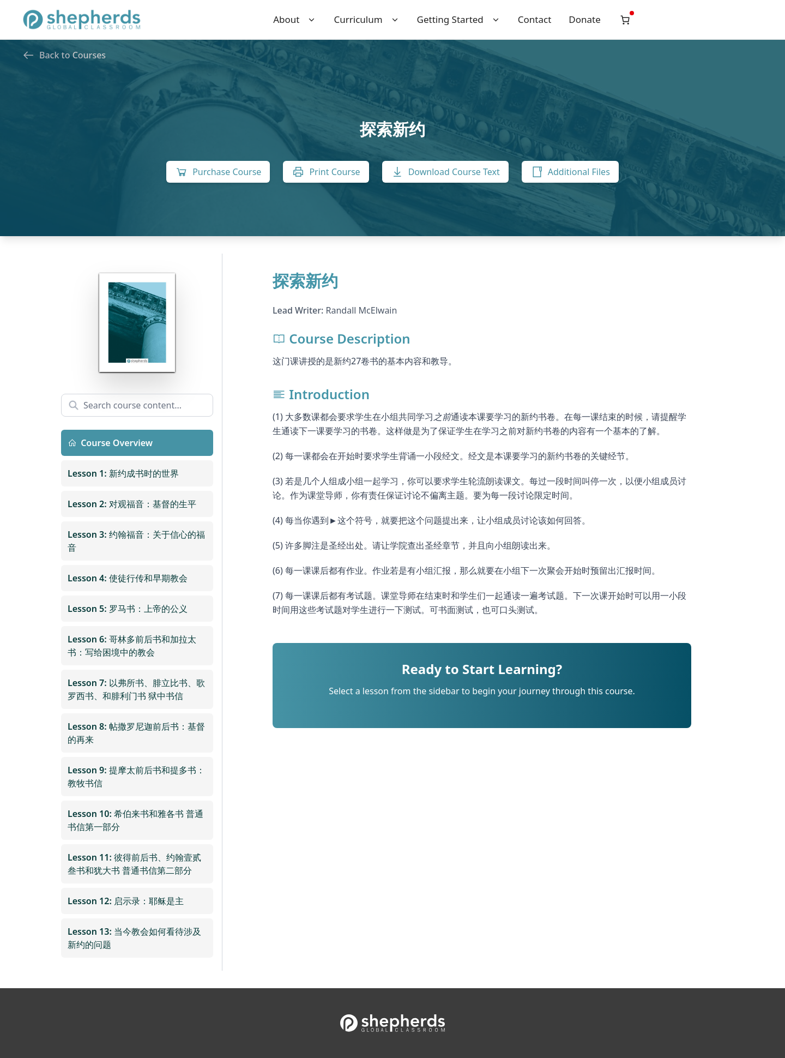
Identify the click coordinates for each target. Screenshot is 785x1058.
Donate (584, 19)
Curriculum (366, 19)
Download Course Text (445, 171)
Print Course (326, 171)
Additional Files (570, 171)
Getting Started (458, 19)
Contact (535, 19)
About (294, 19)
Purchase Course (218, 171)
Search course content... (125, 405)
